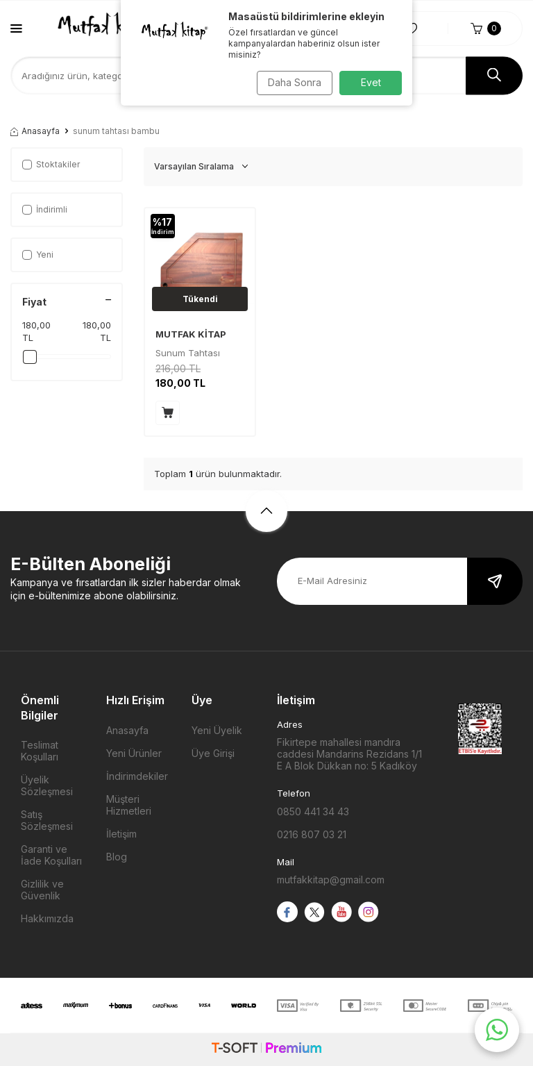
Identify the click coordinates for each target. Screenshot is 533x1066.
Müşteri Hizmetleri (128, 805)
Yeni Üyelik (217, 730)
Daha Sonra (291, 82)
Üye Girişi (213, 753)
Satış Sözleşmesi (47, 820)
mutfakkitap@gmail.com (330, 879)
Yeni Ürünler (134, 753)
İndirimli (44, 209)
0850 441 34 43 (313, 811)
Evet (371, 82)
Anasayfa (35, 131)
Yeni (37, 254)
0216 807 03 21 (311, 834)
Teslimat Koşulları (39, 751)
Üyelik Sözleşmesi (47, 785)
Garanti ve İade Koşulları (51, 855)
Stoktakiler (51, 164)
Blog (116, 857)
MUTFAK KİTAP (190, 334)
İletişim (121, 834)
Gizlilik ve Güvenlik (42, 889)
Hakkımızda (47, 918)
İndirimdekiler (137, 776)
